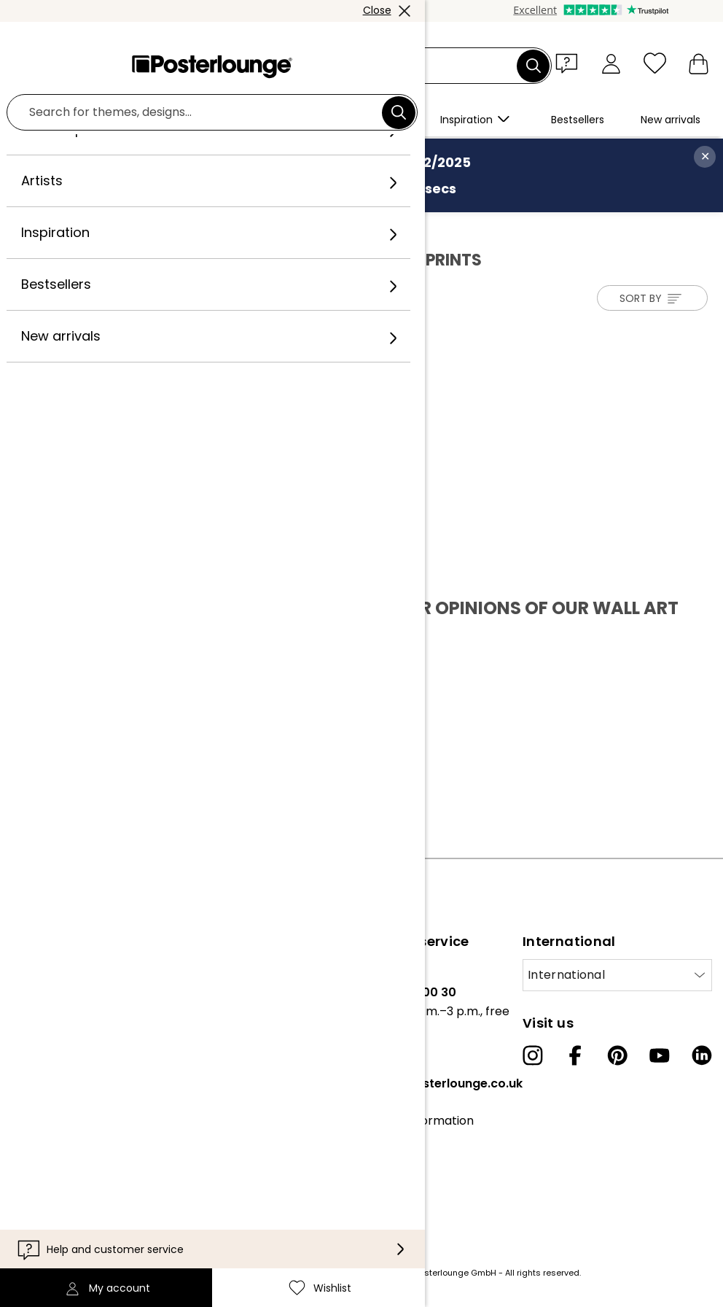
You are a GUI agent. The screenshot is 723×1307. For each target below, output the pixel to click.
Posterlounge (56, 227)
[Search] (533, 66)
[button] (570, 62)
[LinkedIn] (702, 1055)
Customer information (410, 1120)
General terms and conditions (65, 1120)
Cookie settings (55, 1176)
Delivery (369, 1164)
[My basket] (699, 63)
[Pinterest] (617, 1055)
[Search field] (378, 66)
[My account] (611, 63)
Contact (370, 1142)
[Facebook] (575, 1055)
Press (26, 1050)
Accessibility (381, 1187)
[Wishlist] (655, 63)
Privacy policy (50, 1154)
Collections (43, 1014)
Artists (121, 227)
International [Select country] (566, 974)
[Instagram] (533, 1055)
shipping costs (279, 1273)
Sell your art (45, 1073)
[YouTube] (659, 1055)
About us (36, 969)
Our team (38, 992)
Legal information (61, 1198)
